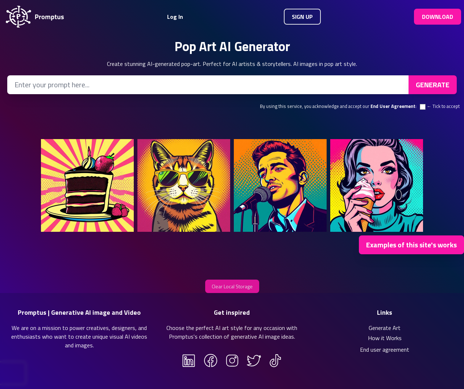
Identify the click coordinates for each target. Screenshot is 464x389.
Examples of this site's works (411, 244)
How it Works (385, 338)
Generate (433, 84)
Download (437, 16)
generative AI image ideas (262, 336)
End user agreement (384, 349)
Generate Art (385, 327)
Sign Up (302, 16)
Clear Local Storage (232, 286)
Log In (175, 16)
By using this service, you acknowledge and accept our (337, 106)
